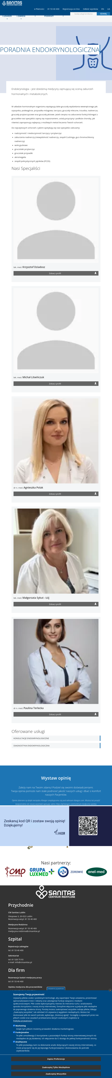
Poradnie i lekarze (7, 15)
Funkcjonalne (22, 1032)
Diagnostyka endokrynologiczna (31, 745)
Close (110, 990)
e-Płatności (39, 9)
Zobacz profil (72, 273)
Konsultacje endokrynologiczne (31, 738)
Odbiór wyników (90, 9)
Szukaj (103, 13)
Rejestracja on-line (71, 9)
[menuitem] (7, 16)
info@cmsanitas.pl (23, 962)
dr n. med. (28, 487)
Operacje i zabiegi (21, 15)
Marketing (20, 1025)
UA (108, 9)
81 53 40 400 (53, 9)
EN (102, 9)
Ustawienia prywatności (56, 989)
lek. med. (29, 267)
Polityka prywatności (22, 1020)
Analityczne (21, 1041)
